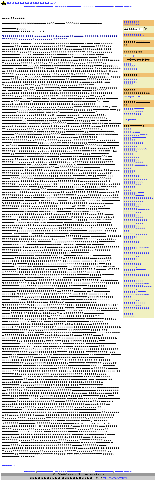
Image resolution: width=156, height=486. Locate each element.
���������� (133, 143)
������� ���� (135, 291)
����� (128, 84)
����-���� (132, 132)
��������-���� (136, 135)
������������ (135, 148)
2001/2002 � (129, 55)
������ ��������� (98, 6)
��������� (132, 184)
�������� (45, 6)
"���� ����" (123, 6)
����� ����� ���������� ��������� (134, 111)
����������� (134, 302)
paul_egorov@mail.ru (115, 477)
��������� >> (134, 35)
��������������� (138, 198)
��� (126, 231)
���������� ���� (138, 286)
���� (127, 63)
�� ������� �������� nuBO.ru (33, 3)
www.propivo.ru (130, 120)
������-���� (134, 195)
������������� (136, 275)
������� (130, 69)
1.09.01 (126, 48)
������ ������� (68, 6)
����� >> (8, 465)
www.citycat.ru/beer (132, 96)
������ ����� (135, 269)
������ (30, 6)
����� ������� (136, 165)
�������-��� (134, 192)
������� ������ (137, 209)
